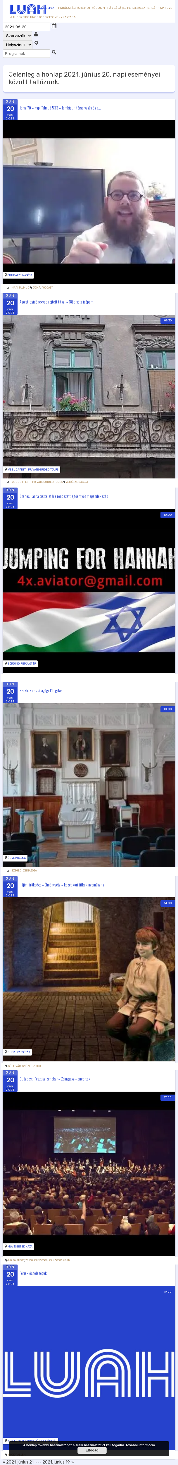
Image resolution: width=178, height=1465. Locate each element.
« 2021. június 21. (18, 1462)
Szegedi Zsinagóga (24, 870)
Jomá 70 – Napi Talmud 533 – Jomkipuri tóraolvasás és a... (60, 107)
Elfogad (92, 1450)
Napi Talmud (21, 287)
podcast (47, 287)
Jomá (36, 287)
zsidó (69, 482)
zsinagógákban (59, 1260)
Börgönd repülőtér (22, 663)
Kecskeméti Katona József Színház (32, 1440)
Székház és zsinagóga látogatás (41, 690)
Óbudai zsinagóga (20, 275)
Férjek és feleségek (33, 1273)
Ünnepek (47, 8)
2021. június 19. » (58, 1462)
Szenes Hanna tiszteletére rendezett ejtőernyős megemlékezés (64, 496)
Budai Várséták (19, 1052)
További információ (140, 1445)
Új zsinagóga (17, 858)
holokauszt (16, 1260)
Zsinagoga (81, 482)
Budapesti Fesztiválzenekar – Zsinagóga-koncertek (55, 1079)
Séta (11, 1066)
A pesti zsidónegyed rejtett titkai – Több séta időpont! (57, 302)
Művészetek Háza (20, 1246)
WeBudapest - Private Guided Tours (33, 469)
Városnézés (23, 1066)
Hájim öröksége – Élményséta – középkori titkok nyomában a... (63, 884)
